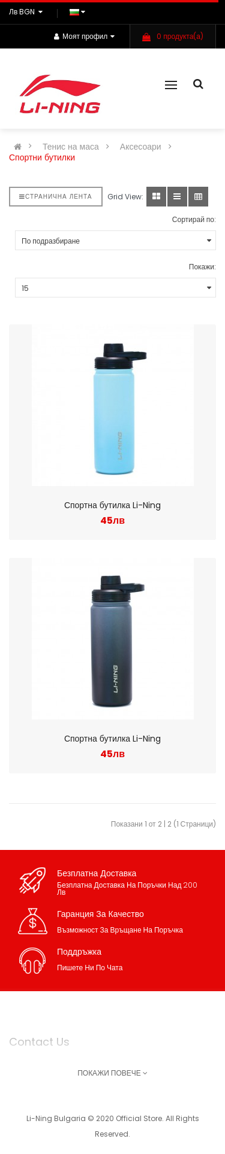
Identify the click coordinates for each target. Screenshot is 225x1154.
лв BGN (27, 12)
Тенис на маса (71, 146)
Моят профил (84, 36)
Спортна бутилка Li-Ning (112, 505)
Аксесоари (140, 146)
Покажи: (202, 267)
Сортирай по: (194, 219)
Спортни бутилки (42, 157)
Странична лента (55, 196)
